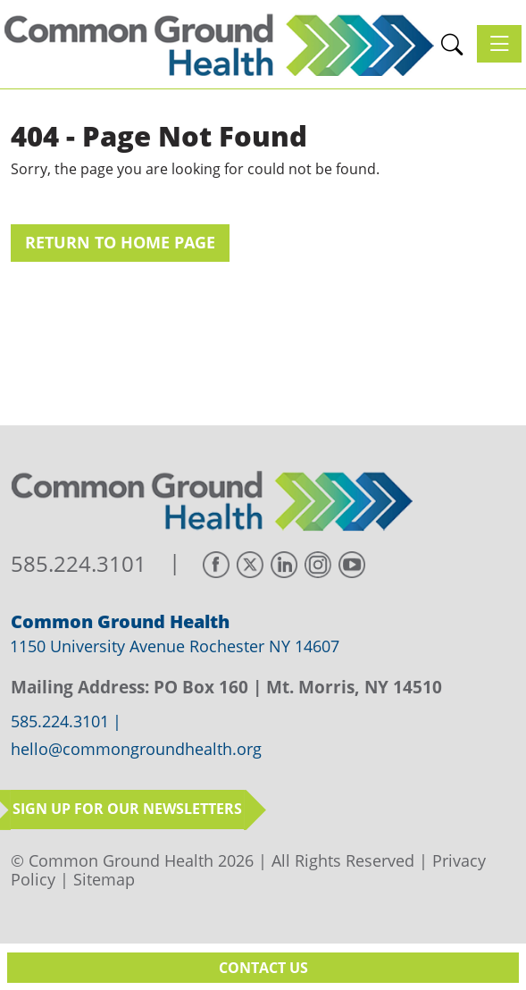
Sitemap (104, 879)
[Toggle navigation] (499, 44)
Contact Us (263, 967)
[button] (452, 44)
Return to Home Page (120, 242)
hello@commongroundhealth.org (136, 749)
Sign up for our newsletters (127, 808)
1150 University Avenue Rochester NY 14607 (174, 646)
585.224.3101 (78, 564)
